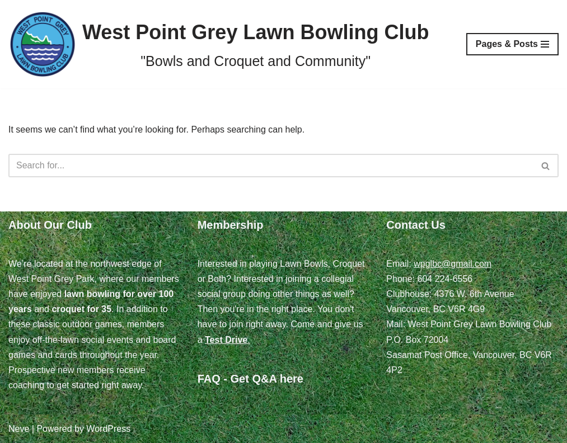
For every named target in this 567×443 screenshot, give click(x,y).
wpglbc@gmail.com (452, 263)
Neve (18, 428)
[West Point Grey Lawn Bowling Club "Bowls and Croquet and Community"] (218, 44)
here (291, 379)
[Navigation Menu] (512, 44)
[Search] (270, 165)
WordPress (108, 428)
